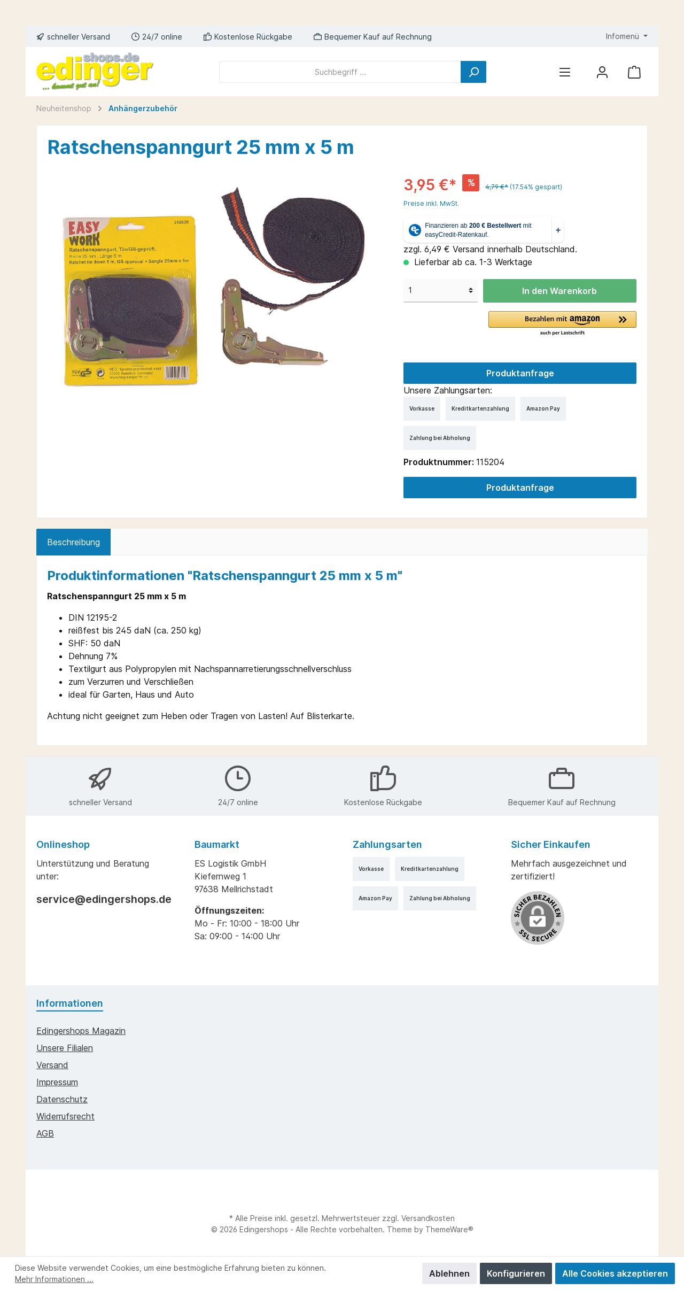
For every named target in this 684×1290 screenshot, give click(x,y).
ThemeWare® (449, 1229)
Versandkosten (428, 1218)
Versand (52, 1065)
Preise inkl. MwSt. (431, 203)
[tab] (73, 542)
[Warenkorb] (634, 72)
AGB (45, 1133)
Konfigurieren (516, 1273)
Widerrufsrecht (65, 1116)
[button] (562, 324)
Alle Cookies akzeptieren (615, 1273)
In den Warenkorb (559, 290)
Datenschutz (62, 1099)
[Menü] (564, 72)
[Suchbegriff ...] (340, 72)
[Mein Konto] (602, 72)
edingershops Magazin (81, 1030)
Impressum (57, 1082)
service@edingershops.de (104, 899)
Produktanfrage (520, 373)
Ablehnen (449, 1273)
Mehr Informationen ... (54, 1279)
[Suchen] (473, 72)
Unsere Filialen (64, 1047)
